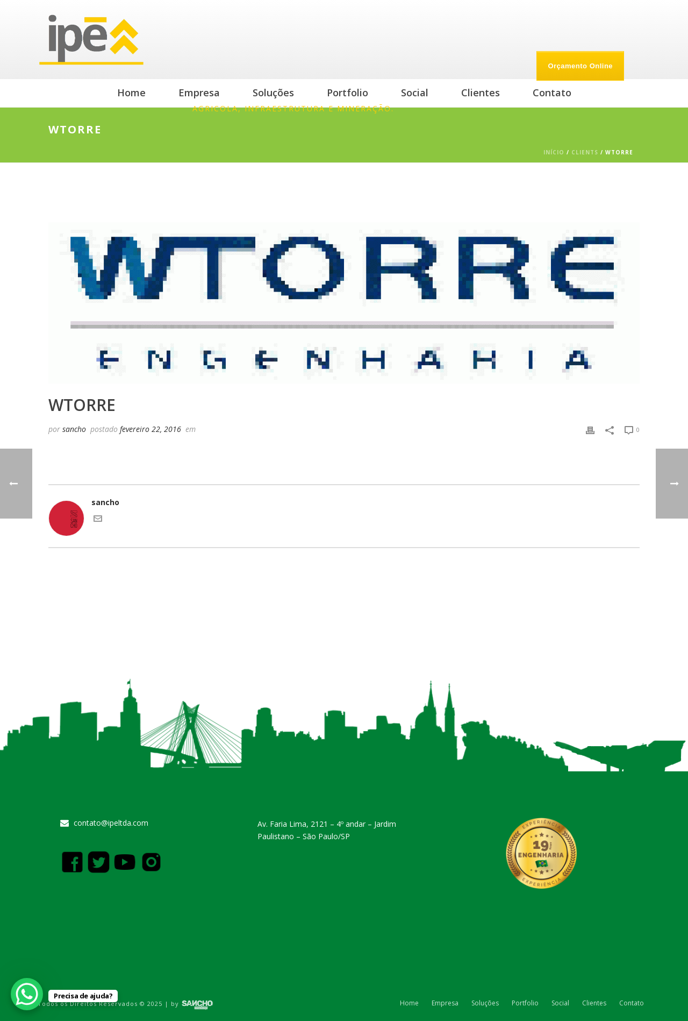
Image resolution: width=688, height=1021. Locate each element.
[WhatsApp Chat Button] (27, 994)
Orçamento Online (580, 66)
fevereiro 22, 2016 (150, 429)
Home (131, 92)
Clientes (480, 92)
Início (553, 152)
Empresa (199, 92)
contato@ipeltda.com (111, 823)
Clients (584, 152)
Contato (552, 92)
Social (414, 92)
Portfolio (347, 92)
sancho (74, 429)
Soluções (273, 92)
